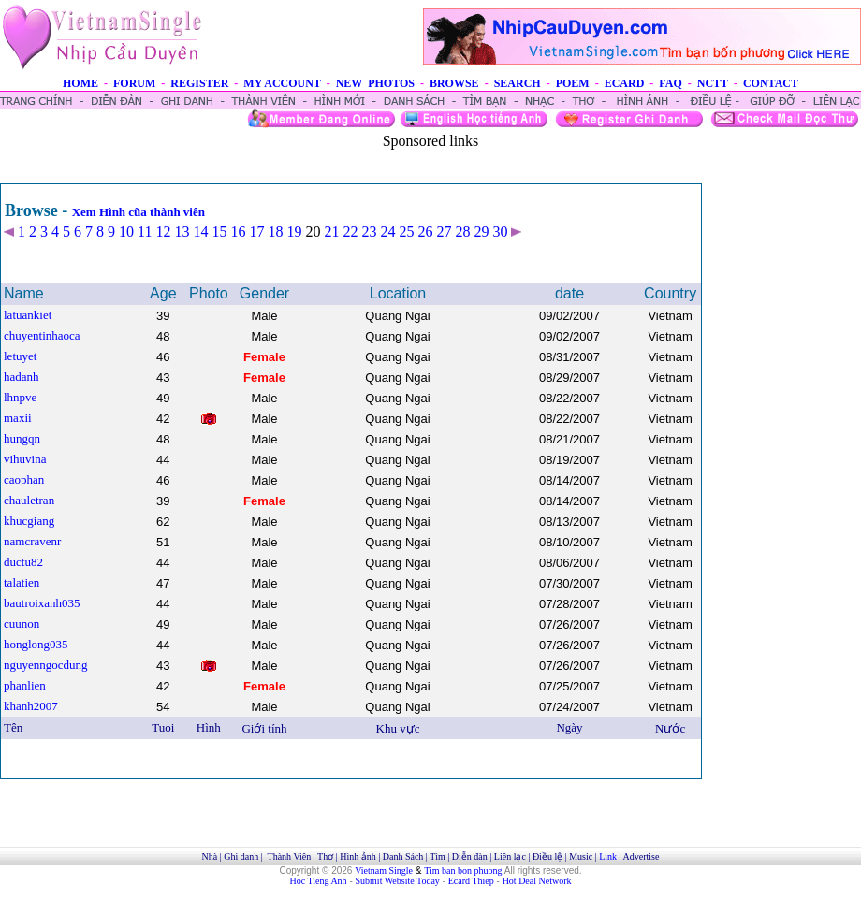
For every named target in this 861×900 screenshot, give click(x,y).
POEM (573, 83)
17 (256, 232)
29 (481, 232)
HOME (80, 83)
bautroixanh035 (42, 603)
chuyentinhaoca (42, 335)
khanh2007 (31, 706)
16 (237, 232)
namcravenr (32, 541)
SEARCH (517, 83)
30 (499, 232)
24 (387, 232)
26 (424, 232)
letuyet (20, 356)
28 (462, 232)
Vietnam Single (384, 870)
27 (443, 232)
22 (350, 232)
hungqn (22, 438)
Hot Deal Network (537, 881)
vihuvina (25, 459)
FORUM (134, 83)
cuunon (21, 624)
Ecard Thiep (471, 881)
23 (368, 232)
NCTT (712, 83)
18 (275, 232)
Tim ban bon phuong (463, 870)
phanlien (25, 685)
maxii (18, 418)
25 (406, 232)
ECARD (625, 83)
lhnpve (20, 397)
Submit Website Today (398, 881)
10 (126, 232)
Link (608, 856)
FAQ (670, 83)
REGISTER (199, 83)
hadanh (21, 377)
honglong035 (36, 644)
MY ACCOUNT (281, 83)
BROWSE (454, 83)
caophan (24, 479)
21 (331, 232)
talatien (21, 582)
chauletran (29, 500)
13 (181, 232)
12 (162, 232)
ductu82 (23, 562)
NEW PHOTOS (375, 83)
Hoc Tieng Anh (318, 881)
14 (200, 232)
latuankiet (27, 315)
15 (219, 232)
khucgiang (29, 521)
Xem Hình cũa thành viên (138, 212)
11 (145, 232)
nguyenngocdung (46, 665)
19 (293, 232)
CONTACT (770, 83)
